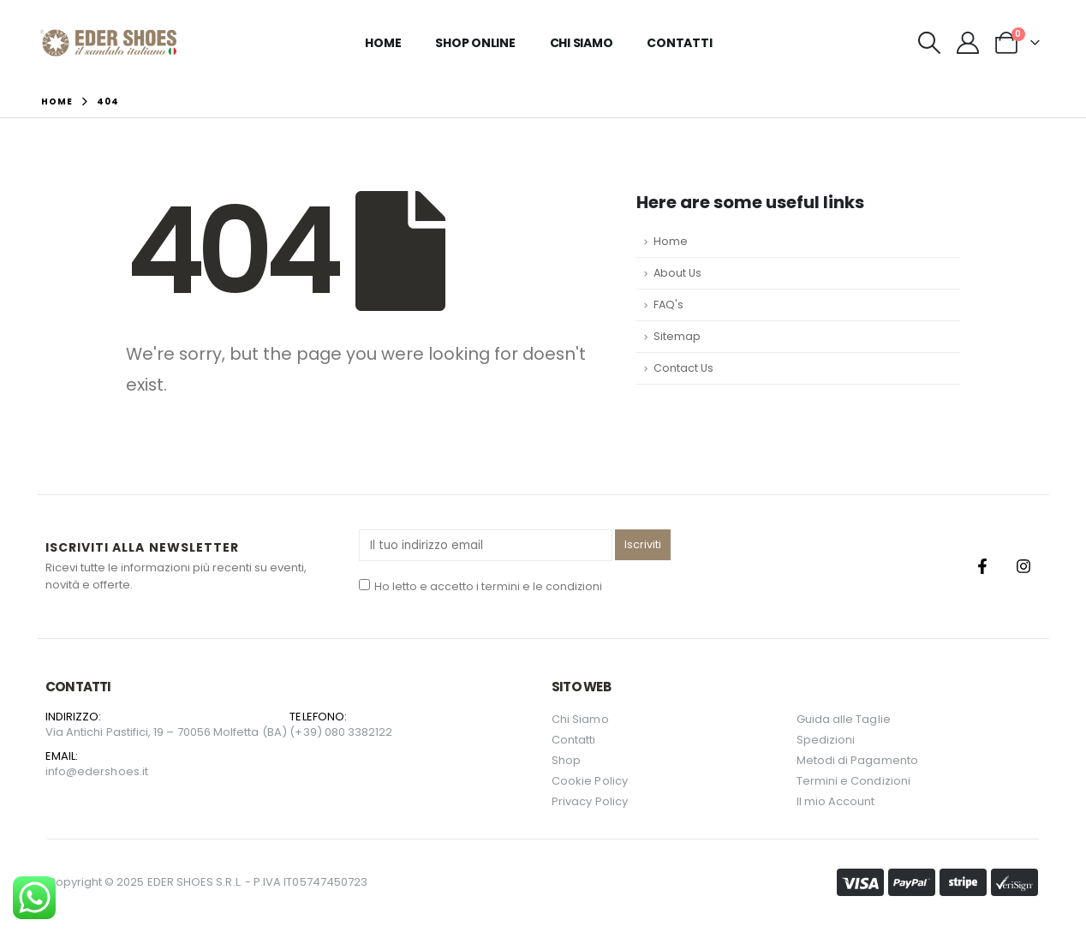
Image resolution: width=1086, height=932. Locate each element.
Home (383, 42)
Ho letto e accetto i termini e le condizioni (480, 586)
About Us (677, 273)
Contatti (679, 42)
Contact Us (683, 368)
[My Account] (967, 43)
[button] (929, 43)
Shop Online (475, 42)
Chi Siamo (581, 42)
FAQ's (668, 304)
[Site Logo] (108, 43)
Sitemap (677, 336)
